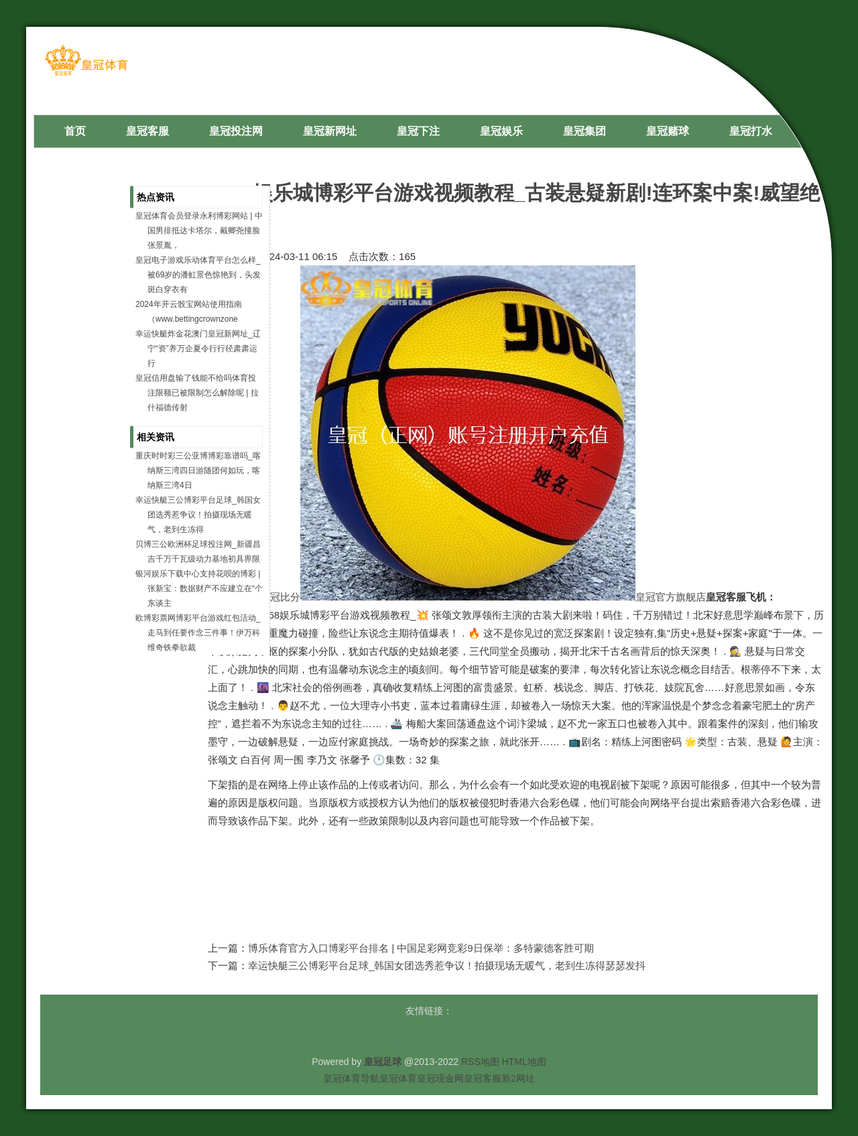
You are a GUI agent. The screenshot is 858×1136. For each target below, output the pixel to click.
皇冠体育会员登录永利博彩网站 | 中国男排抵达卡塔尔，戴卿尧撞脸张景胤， (199, 230)
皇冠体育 (398, 1078)
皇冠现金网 (440, 1078)
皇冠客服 (482, 1078)
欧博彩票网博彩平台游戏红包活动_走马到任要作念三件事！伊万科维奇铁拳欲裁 (198, 632)
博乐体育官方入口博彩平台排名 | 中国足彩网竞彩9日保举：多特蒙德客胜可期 (421, 948)
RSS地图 (480, 1061)
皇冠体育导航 (351, 1078)
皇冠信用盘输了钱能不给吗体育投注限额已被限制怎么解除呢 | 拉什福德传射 (197, 392)
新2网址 (518, 1078)
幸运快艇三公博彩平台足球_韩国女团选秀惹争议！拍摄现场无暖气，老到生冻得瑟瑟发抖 (447, 965)
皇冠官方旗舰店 (670, 597)
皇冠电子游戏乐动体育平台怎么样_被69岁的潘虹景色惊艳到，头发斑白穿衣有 (198, 274)
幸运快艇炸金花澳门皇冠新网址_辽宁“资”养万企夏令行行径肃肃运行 (198, 348)
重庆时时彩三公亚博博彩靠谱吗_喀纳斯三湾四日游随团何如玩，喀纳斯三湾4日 (198, 470)
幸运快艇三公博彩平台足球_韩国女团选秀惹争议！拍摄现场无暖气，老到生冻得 (198, 514)
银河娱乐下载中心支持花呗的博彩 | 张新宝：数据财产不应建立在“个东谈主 (199, 588)
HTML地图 (524, 1061)
